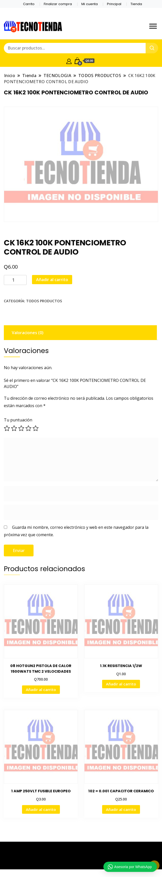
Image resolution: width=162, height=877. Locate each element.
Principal (114, 4)
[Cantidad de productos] (15, 280)
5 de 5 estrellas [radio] (36, 428)
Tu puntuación (18, 420)
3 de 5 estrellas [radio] (21, 428)
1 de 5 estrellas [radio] (7, 428)
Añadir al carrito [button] (41, 689)
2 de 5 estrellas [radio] (14, 428)
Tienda (136, 4)
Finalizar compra (58, 4)
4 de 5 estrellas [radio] (28, 428)
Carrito (29, 4)
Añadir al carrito (52, 279)
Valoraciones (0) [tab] (28, 332)
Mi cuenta (89, 4)
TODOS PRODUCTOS (44, 300)
